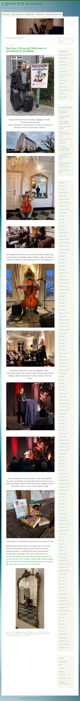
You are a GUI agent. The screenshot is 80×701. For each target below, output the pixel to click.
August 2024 (63, 253)
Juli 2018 (61, 497)
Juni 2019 (62, 460)
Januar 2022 (62, 356)
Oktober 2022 (63, 326)
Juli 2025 (61, 216)
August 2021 (63, 373)
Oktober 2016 (63, 567)
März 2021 (62, 390)
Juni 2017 (62, 540)
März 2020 (62, 430)
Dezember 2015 (64, 601)
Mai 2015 (62, 624)
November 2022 (64, 323)
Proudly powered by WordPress (27, 698)
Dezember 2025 (64, 199)
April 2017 (62, 547)
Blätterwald (30, 14)
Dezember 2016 (64, 561)
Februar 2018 (63, 514)
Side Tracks (62, 97)
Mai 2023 (62, 303)
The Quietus (62, 661)
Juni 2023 (62, 300)
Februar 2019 (63, 474)
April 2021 (62, 387)
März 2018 (62, 510)
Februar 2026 (63, 193)
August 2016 (63, 574)
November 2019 (64, 443)
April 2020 (62, 427)
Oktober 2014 (63, 648)
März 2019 (62, 470)
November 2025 (64, 203)
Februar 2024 (63, 273)
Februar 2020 (63, 433)
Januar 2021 (62, 397)
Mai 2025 (62, 223)
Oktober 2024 (63, 246)
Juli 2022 (61, 336)
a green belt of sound (21, 3)
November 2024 (64, 243)
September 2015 (64, 611)
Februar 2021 (63, 393)
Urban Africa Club (64, 678)
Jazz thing (62, 675)
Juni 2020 (62, 420)
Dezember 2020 (64, 400)
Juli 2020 (61, 417)
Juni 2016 (62, 581)
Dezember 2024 (64, 239)
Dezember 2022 (64, 320)
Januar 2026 (62, 196)
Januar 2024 (62, 276)
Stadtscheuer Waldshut (37, 127)
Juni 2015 (62, 621)
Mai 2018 (62, 504)
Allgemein (18, 632)
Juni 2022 (62, 340)
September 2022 (64, 330)
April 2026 (62, 186)
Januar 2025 (62, 236)
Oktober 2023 (63, 286)
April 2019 (62, 467)
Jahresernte (62, 80)
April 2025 (62, 226)
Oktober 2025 (63, 206)
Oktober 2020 (63, 407)
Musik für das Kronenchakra (63, 112)
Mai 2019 (62, 464)
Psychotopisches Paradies (64, 117)
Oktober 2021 (63, 366)
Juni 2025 (62, 219)
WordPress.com (56, 698)
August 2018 (63, 494)
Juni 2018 (62, 500)
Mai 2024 (62, 263)
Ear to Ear (62, 68)
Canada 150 (62, 65)
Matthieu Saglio (23, 634)
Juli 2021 (61, 377)
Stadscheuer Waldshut (23, 635)
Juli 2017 (61, 537)
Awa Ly (45, 632)
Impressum (40, 14)
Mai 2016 (62, 584)
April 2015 (62, 627)
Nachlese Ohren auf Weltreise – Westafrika (65, 141)
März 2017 (62, 551)
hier (32, 554)
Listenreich (62, 83)
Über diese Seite (17, 14)
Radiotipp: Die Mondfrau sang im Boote (64, 134)
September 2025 (64, 209)
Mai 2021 (62, 383)
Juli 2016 (61, 577)
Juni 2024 (62, 259)
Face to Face (63, 71)
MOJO (61, 665)
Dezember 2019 (64, 440)
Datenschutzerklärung (54, 14)
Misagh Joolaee (32, 634)
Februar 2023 (63, 313)
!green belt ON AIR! (65, 55)
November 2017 (64, 524)
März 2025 (62, 229)
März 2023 (62, 310)
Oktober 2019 (63, 447)
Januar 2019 (62, 477)
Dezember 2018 (64, 480)
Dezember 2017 (64, 520)
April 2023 (62, 306)
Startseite (6, 14)
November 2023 (64, 283)
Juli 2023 (61, 296)
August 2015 (63, 614)
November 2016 (64, 564)
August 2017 (63, 534)
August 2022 (63, 333)
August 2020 (63, 413)
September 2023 (64, 290)
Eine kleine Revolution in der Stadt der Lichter (64, 148)
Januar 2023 (62, 316)
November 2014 (64, 644)
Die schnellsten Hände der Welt (64, 122)
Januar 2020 (62, 437)
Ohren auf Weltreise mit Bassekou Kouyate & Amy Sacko (65, 156)
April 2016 (62, 587)
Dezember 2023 (64, 280)
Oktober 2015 (63, 607)
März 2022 (62, 350)
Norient (61, 668)
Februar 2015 (63, 634)
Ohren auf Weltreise (28, 632)
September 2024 (64, 249)
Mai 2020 (62, 423)
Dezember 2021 (64, 360)
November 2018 (64, 484)
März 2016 (62, 591)
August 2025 (63, 213)
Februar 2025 (63, 233)
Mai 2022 (62, 343)
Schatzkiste (62, 93)
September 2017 (64, 530)
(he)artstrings (63, 58)
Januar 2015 (62, 638)
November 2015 (64, 604)
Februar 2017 (63, 554)
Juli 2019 (61, 457)
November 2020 (64, 403)
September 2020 (64, 410)
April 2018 (62, 507)
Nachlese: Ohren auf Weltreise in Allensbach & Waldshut (26, 50)
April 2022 (62, 346)
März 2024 (62, 269)
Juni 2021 (62, 380)
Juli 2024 (61, 256)
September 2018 (64, 490)
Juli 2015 (61, 617)
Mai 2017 (62, 544)
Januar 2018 (62, 517)
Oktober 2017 (63, 527)
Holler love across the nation (64, 76)
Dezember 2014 (64, 641)
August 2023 (63, 293)
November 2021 (64, 363)
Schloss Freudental (11, 635)
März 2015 (62, 631)
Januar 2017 (62, 557)
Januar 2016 (62, 597)
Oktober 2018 (63, 487)
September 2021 (64, 370)
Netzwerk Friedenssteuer (63, 682)
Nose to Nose (63, 87)
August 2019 (63, 453)
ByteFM (61, 672)
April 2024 (62, 266)
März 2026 (62, 189)
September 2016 (64, 571)
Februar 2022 (63, 353)
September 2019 (64, 450)
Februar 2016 (63, 594)
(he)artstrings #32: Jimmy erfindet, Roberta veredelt (64, 165)
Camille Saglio (14, 634)
